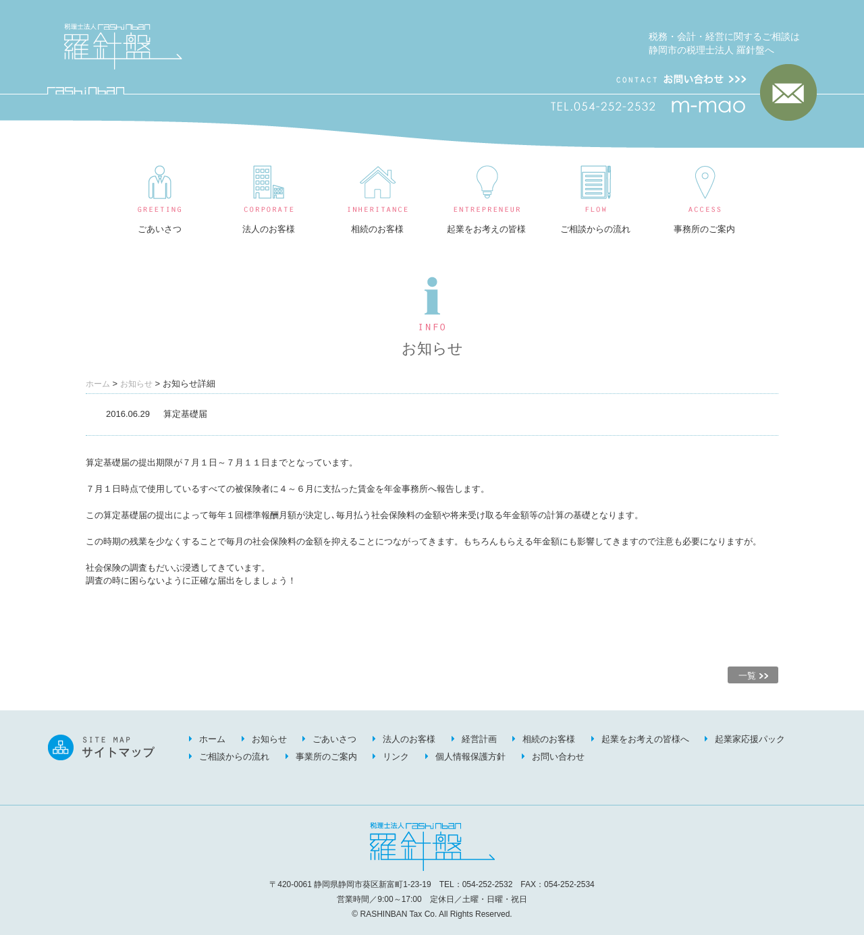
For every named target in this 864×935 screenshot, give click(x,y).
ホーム (98, 384)
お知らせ (136, 384)
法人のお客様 (268, 229)
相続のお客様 (377, 229)
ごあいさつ (160, 229)
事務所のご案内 (704, 229)
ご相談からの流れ (595, 229)
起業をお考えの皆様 (486, 229)
